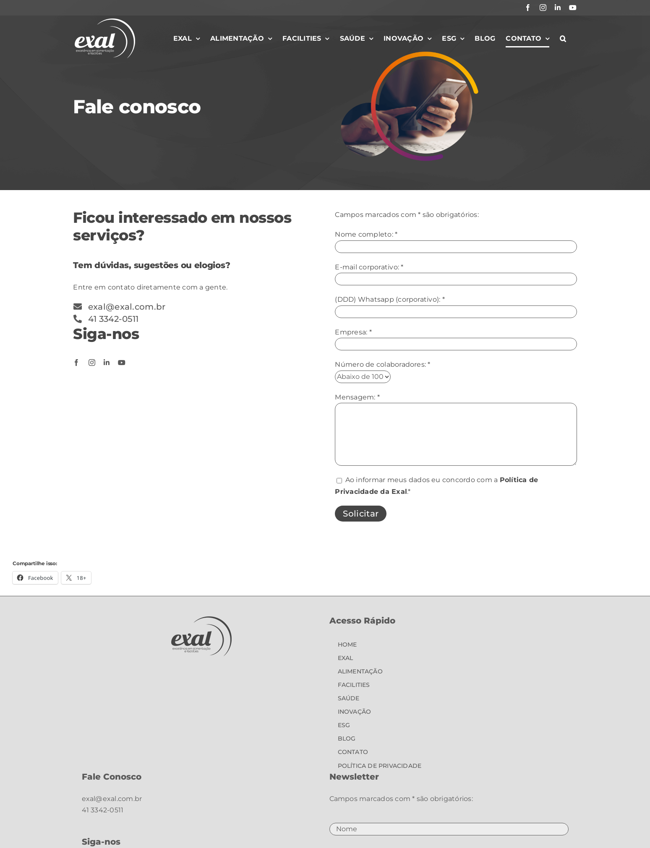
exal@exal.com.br (112, 799)
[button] (563, 39)
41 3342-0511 (103, 810)
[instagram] (92, 362)
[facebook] (76, 362)
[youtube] (121, 362)
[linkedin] (107, 362)
